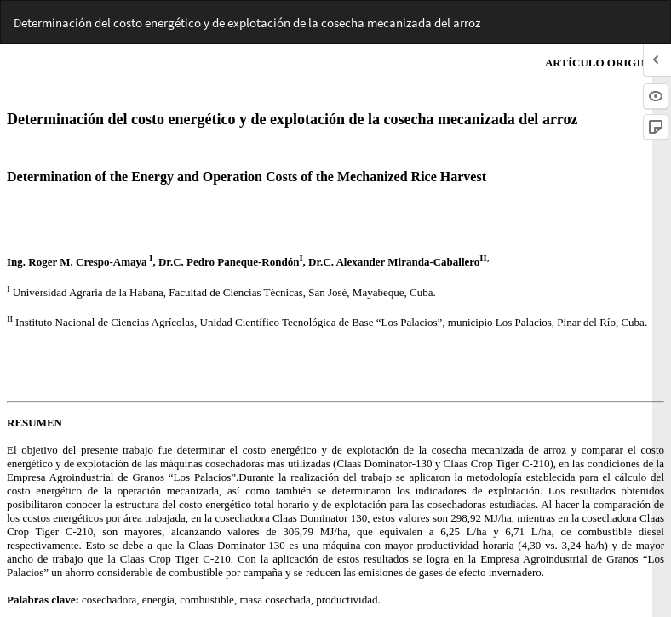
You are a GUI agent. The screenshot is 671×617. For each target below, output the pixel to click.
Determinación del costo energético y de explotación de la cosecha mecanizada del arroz (247, 22)
